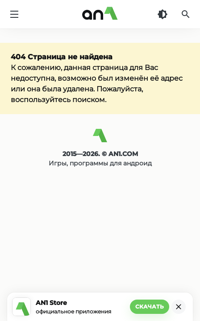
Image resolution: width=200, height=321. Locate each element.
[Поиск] (185, 14)
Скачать (149, 306)
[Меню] (14, 14)
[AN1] (100, 139)
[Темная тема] (162, 14)
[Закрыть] (178, 307)
